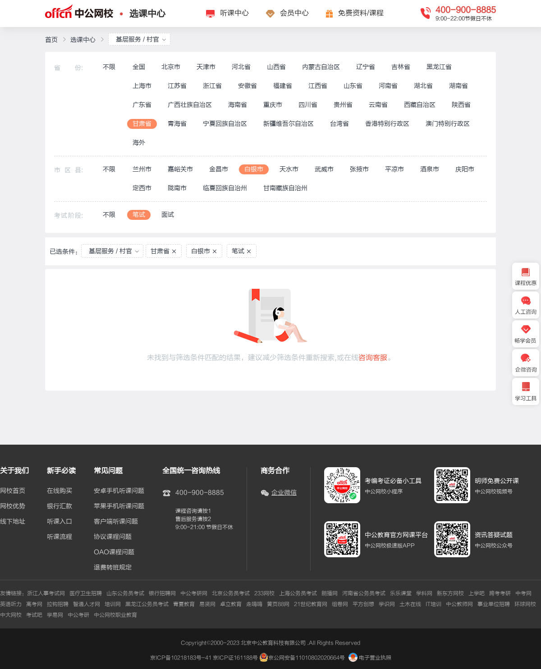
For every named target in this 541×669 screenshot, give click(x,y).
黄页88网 (278, 604)
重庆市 (272, 105)
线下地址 (12, 522)
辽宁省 (365, 67)
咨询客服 (372, 358)
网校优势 (12, 506)
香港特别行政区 (387, 123)
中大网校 (11, 615)
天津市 (206, 67)
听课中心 (234, 13)
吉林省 (400, 67)
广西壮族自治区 (190, 105)
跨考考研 (500, 593)
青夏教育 (184, 604)
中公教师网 (459, 604)
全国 (139, 67)
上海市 (142, 86)
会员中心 (294, 13)
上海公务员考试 (298, 593)
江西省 (317, 86)
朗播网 (329, 593)
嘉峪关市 (180, 169)
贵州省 (343, 105)
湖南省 (458, 86)
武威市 (324, 169)
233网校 (264, 593)
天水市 (289, 169)
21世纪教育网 (310, 604)
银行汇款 (59, 506)
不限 (109, 67)
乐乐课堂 (401, 593)
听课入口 (59, 522)
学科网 (424, 593)
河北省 (241, 67)
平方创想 (363, 604)
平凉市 (394, 169)
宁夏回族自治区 (225, 123)
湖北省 (423, 86)
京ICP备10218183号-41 (180, 658)
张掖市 (359, 169)
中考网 (523, 593)
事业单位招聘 (493, 604)
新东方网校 (450, 593)
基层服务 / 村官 (141, 39)
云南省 (378, 105)
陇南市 (177, 188)
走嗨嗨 (254, 604)
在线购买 (59, 491)
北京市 (170, 67)
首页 (51, 40)
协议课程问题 (113, 537)
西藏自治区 (420, 105)
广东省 (142, 105)
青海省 (177, 123)
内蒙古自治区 (321, 67)
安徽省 (247, 86)
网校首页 (12, 491)
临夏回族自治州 (225, 188)
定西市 (142, 188)
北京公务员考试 (231, 593)
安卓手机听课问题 (119, 491)
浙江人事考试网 (46, 593)
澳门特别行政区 (448, 123)
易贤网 (207, 604)
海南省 (237, 105)
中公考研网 (193, 593)
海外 (139, 142)
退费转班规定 (113, 567)
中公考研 (78, 615)
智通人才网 (86, 604)
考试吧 (34, 615)
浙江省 (212, 86)
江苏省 (177, 86)
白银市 (253, 169)
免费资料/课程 (361, 13)
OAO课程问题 (114, 552)
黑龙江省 (439, 67)
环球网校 (525, 604)
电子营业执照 (369, 658)
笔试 (139, 214)
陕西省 (461, 105)
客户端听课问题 (116, 522)
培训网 (113, 604)
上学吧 (476, 593)
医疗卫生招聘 (85, 593)
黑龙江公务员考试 (147, 604)
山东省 (353, 86)
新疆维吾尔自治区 (288, 123)
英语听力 (11, 604)
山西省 (276, 67)
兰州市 (142, 169)
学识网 (387, 604)
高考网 (34, 604)
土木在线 (410, 604)
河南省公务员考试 (363, 593)
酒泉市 (429, 169)
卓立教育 (231, 604)
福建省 (282, 86)
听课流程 (59, 537)
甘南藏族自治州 (285, 188)
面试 (167, 214)
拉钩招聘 (58, 604)
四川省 (307, 105)
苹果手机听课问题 (119, 506)
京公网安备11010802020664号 (306, 658)
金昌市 (218, 169)
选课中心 (147, 14)
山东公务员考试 (125, 593)
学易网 (55, 615)
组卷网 (340, 604)
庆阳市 (464, 169)
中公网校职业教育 (115, 615)
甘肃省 (142, 123)
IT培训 (433, 604)
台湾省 (339, 123)
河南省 (388, 86)
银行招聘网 (162, 593)
